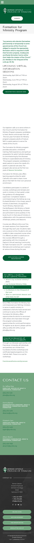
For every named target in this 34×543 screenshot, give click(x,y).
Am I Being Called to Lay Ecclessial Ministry (15, 276)
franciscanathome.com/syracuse (15, 361)
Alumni (7, 300)
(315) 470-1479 (8, 411)
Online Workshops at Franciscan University (15, 339)
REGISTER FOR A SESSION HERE (15, 92)
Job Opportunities (17, 522)
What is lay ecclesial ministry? (17, 279)
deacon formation (15, 170)
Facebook (17, 2)
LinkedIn (31, 2)
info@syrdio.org (17, 501)
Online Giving (17, 512)
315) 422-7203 (18, 497)
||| (2, 2)
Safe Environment (17, 517)
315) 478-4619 (18, 499)
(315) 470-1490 (8, 427)
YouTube (26, 2)
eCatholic (22, 539)
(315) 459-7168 (8, 444)
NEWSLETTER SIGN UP (17, 528)
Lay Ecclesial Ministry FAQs (16, 284)
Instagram (21, 2)
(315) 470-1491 (7, 393)
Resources (9, 287)
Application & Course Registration (16, 257)
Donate (17, 18)
